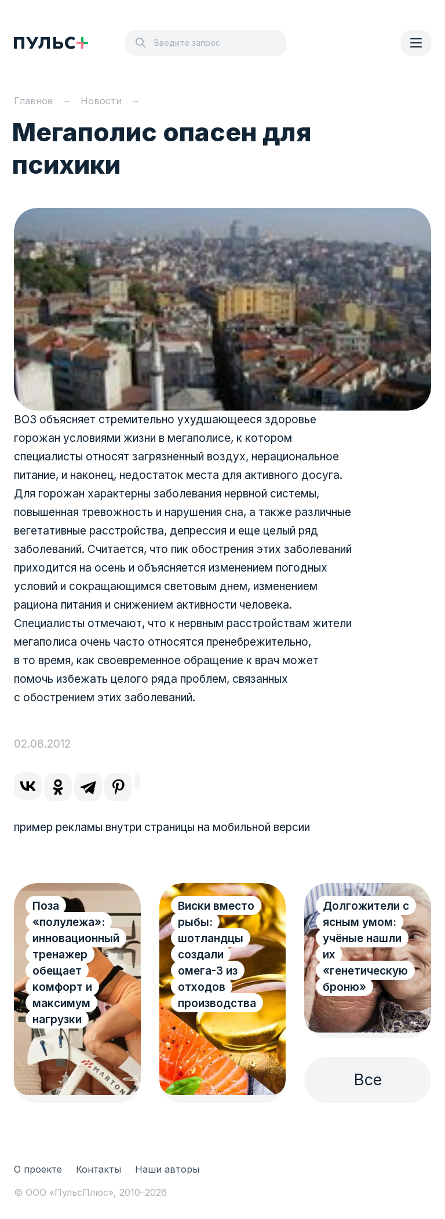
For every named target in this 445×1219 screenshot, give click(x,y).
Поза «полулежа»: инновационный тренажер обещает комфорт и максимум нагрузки (75, 962)
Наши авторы (167, 1169)
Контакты (98, 1169)
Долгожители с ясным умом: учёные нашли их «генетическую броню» (366, 946)
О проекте (38, 1169)
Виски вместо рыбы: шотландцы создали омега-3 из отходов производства (217, 954)
